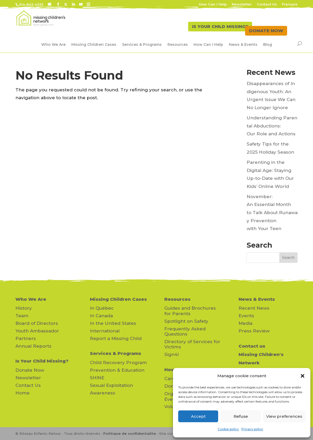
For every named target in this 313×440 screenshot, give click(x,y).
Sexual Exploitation (111, 385)
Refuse (241, 416)
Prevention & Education (117, 370)
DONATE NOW (266, 30)
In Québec (102, 308)
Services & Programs (142, 44)
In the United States (113, 323)
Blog (267, 44)
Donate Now (29, 370)
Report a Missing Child (116, 338)
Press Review (254, 330)
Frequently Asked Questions (185, 331)
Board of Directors (36, 323)
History (23, 308)
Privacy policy (252, 429)
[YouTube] (81, 4)
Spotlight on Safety (186, 321)
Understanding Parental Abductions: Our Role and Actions (272, 125)
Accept (198, 416)
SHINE (97, 377)
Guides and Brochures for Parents (190, 310)
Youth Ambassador (37, 330)
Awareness (102, 393)
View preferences (284, 416)
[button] (302, 375)
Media (245, 323)
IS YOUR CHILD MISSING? (210, 30)
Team (21, 315)
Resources (177, 44)
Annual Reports (33, 346)
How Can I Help (213, 4)
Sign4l (171, 354)
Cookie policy (228, 429)
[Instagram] (88, 4)
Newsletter (242, 4)
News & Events (243, 44)
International (105, 330)
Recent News (254, 308)
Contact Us (267, 4)
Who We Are (53, 44)
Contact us (252, 346)
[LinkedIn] (73, 4)
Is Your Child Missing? (41, 361)
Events (246, 315)
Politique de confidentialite (129, 433)
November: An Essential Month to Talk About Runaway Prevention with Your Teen (272, 212)
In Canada (101, 315)
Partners (25, 338)
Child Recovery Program (118, 362)
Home (22, 393)
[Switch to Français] (290, 6)
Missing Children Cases (93, 44)
